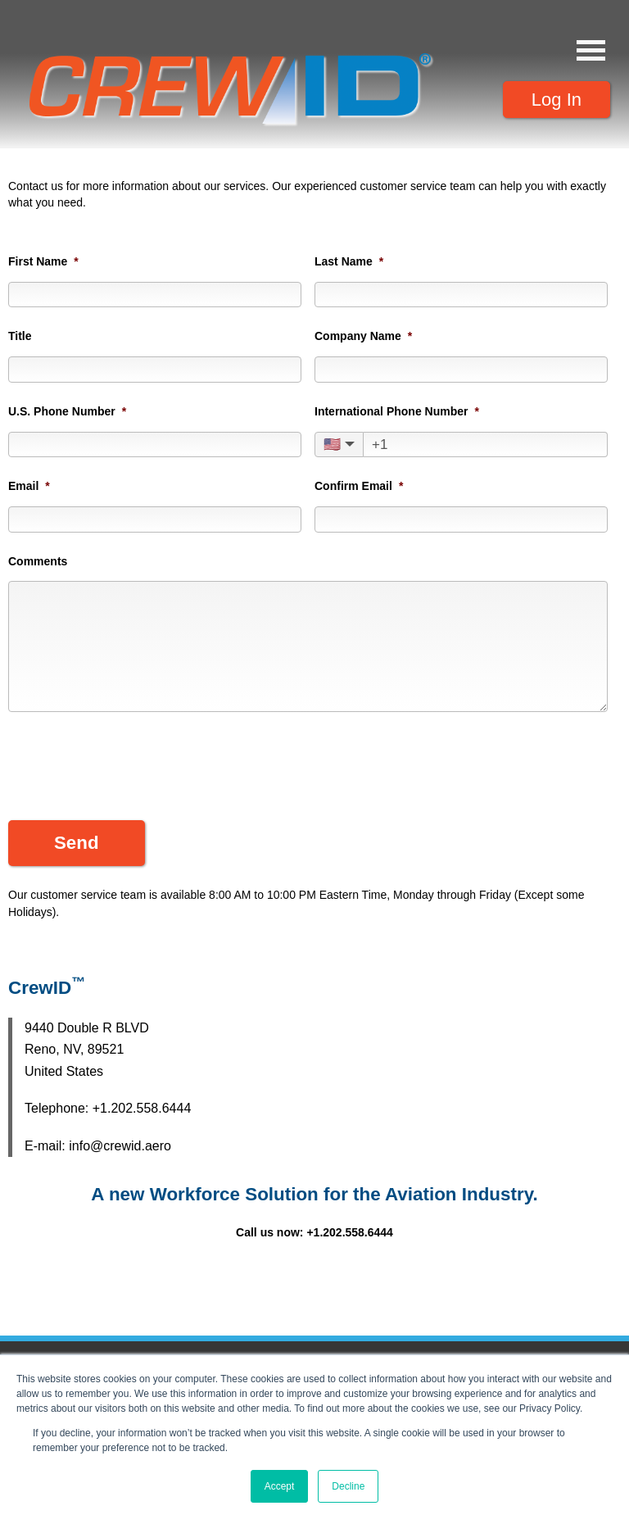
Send (76, 842)
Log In (556, 99)
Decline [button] (348, 1486)
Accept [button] (280, 1486)
